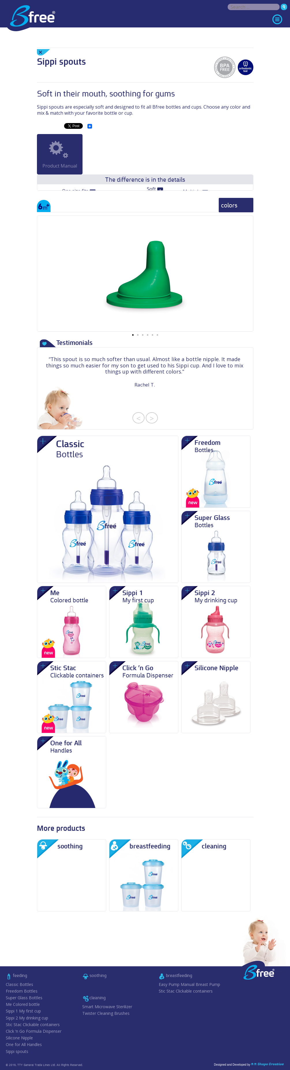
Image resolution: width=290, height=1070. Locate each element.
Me (23, 1004)
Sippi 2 (27, 1018)
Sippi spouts (17, 1051)
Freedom (22, 991)
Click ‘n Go (33, 1031)
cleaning (97, 997)
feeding (20, 975)
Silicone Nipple (19, 1038)
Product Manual (59, 166)
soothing (97, 975)
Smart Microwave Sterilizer (107, 1006)
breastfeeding (179, 975)
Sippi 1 (23, 1011)
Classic (19, 984)
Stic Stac (33, 1024)
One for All (24, 1044)
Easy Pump (189, 984)
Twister (106, 1013)
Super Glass (24, 997)
